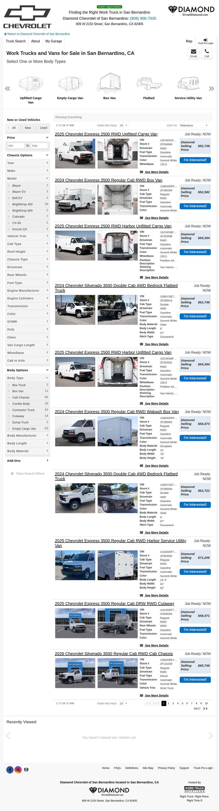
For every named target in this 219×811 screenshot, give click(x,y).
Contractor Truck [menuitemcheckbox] (23, 410)
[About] (35, 41)
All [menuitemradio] (13, 127)
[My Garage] (54, 41)
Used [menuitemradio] (43, 127)
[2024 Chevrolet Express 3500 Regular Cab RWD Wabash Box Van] (117, 411)
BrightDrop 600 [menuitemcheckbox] (22, 210)
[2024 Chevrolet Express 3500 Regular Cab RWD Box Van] (108, 180)
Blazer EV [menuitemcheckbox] (19, 191)
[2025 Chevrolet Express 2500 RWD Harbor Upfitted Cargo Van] (113, 226)
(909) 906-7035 (143, 18)
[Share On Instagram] (18, 770)
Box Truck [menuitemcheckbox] (19, 385)
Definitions (131, 768)
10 (206, 703)
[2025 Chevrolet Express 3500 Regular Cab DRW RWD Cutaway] (114, 603)
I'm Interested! (195, 160)
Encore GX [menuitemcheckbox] (19, 229)
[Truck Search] (15, 41)
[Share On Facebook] (10, 770)
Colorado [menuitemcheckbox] (18, 216)
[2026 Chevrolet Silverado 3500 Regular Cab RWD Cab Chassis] (114, 653)
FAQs (117, 768)
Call (206, 53)
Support (184, 768)
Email (193, 53)
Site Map (148, 768)
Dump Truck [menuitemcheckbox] (20, 422)
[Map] (189, 41)
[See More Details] (154, 172)
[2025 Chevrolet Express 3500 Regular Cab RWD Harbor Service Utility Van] (120, 543)
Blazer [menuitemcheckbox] (16, 185)
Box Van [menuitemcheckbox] (17, 391)
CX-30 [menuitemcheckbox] (16, 223)
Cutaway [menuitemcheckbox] (18, 416)
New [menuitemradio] (27, 127)
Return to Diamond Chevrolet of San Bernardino (37, 34)
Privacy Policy (166, 768)
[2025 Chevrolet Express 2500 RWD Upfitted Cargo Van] (106, 134)
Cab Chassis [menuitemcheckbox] (20, 397)
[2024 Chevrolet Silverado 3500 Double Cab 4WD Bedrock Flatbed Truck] (120, 288)
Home (105, 768)
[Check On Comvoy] (26, 770)
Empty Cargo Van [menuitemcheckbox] (24, 428)
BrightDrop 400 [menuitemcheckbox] (22, 204)
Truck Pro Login (203, 768)
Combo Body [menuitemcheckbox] (21, 403)
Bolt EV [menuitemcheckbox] (17, 198)
